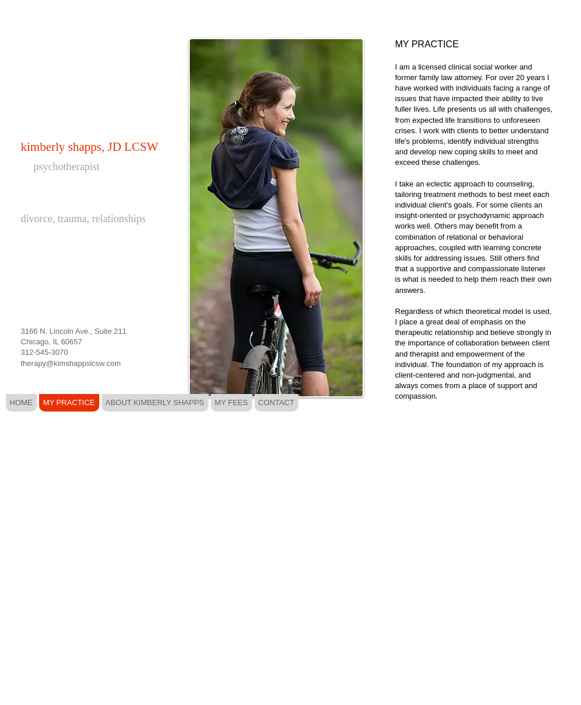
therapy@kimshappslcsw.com (71, 363)
